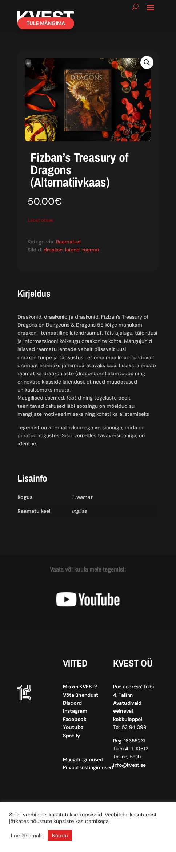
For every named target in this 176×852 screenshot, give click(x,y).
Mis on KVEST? (80, 686)
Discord (72, 703)
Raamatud (68, 241)
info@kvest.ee (129, 765)
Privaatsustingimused (88, 767)
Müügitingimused (83, 759)
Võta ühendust (80, 695)
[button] (146, 62)
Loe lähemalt (26, 835)
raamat (91, 249)
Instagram (75, 711)
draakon (53, 249)
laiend (72, 249)
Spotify (71, 735)
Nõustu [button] (60, 835)
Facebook (75, 719)
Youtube (73, 727)
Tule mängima (46, 23)
